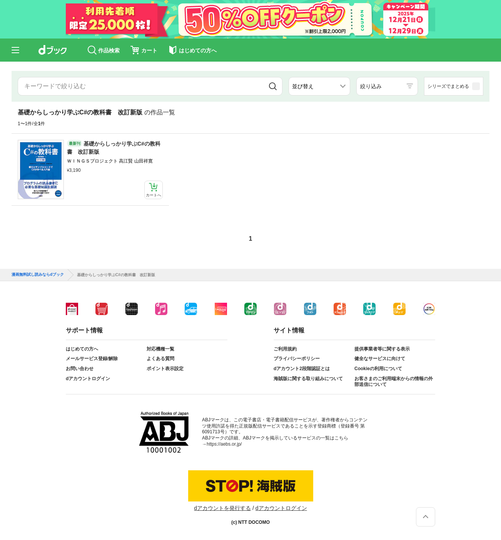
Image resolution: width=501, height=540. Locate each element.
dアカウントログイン (88, 378)
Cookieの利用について (378, 368)
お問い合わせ (80, 368)
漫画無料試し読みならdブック (38, 275)
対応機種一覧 (160, 349)
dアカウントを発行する (222, 508)
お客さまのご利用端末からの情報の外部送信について (393, 381)
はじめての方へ (82, 349)
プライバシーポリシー (297, 358)
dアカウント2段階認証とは (302, 368)
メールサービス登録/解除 (92, 358)
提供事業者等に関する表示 (382, 349)
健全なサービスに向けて (379, 358)
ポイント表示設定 (165, 368)
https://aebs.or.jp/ (224, 444)
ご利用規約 (285, 349)
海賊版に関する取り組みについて (308, 378)
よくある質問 (160, 358)
